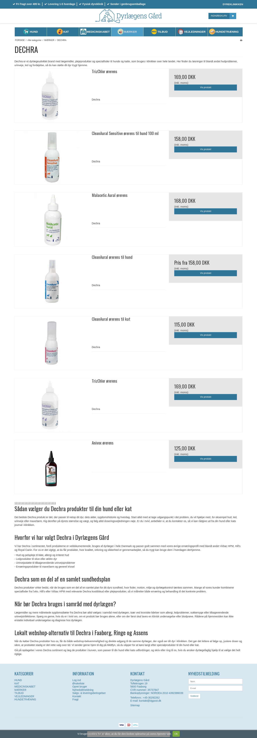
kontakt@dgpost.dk (150, 700)
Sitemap (135, 705)
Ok (176, 733)
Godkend (194, 696)
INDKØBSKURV (223, 16)
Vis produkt (205, 87)
